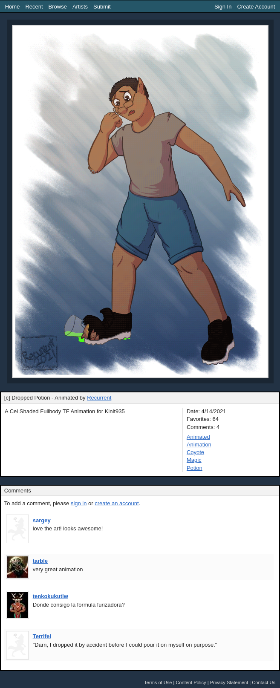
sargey (42, 520)
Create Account (256, 6)
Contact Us (263, 682)
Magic (194, 460)
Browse (58, 6)
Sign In (222, 6)
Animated (198, 437)
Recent (34, 6)
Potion (194, 468)
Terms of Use (158, 682)
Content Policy (191, 682)
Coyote (195, 452)
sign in (79, 503)
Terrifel (42, 636)
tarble (40, 561)
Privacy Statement (229, 682)
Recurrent (99, 397)
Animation (199, 444)
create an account (117, 503)
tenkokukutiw (50, 596)
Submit (101, 6)
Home (12, 6)
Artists (80, 6)
